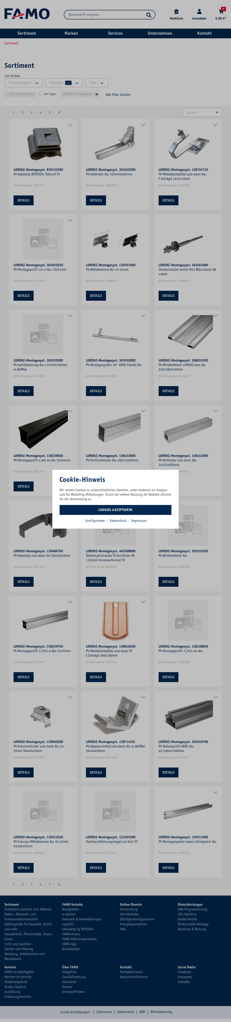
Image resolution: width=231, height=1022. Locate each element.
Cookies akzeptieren (115, 510)
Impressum (138, 521)
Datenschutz (118, 521)
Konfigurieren (95, 521)
